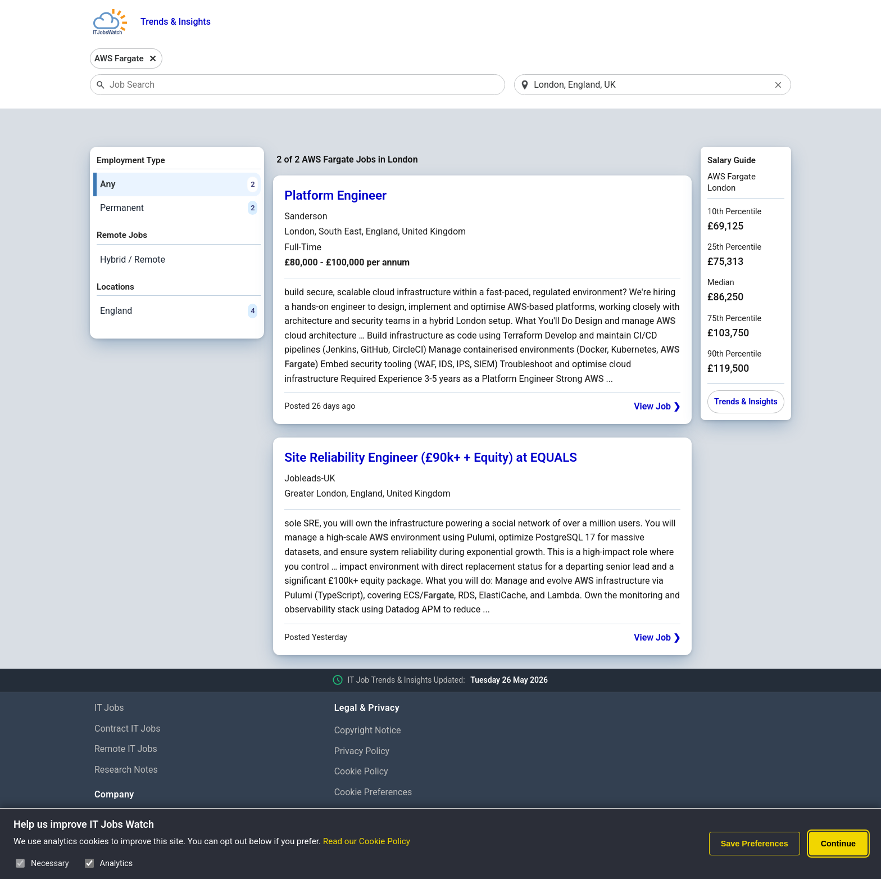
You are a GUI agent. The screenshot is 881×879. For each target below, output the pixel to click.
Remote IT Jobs (125, 720)
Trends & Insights (175, 21)
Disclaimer (355, 783)
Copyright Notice (367, 701)
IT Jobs (109, 678)
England (178, 282)
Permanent (178, 179)
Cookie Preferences (373, 763)
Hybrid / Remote (132, 230)
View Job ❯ (657, 377)
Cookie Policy (361, 742)
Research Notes (126, 740)
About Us (112, 787)
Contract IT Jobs (127, 699)
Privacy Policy (362, 721)
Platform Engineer (335, 166)
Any (178, 155)
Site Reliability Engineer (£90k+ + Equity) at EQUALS (430, 428)
